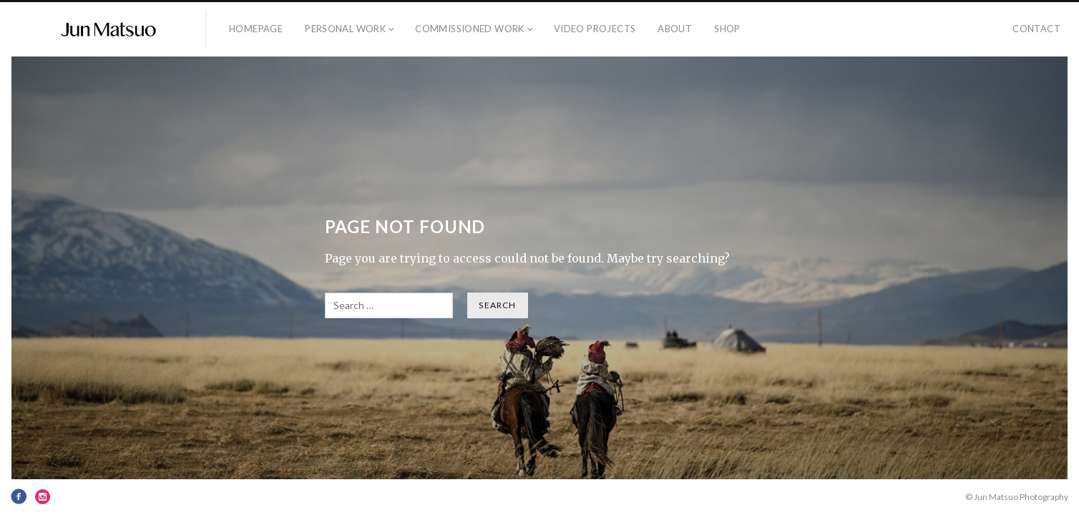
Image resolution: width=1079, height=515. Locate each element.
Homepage (256, 28)
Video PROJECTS (594, 28)
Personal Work (345, 28)
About (675, 28)
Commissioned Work (469, 28)
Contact (1036, 28)
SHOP (727, 28)
